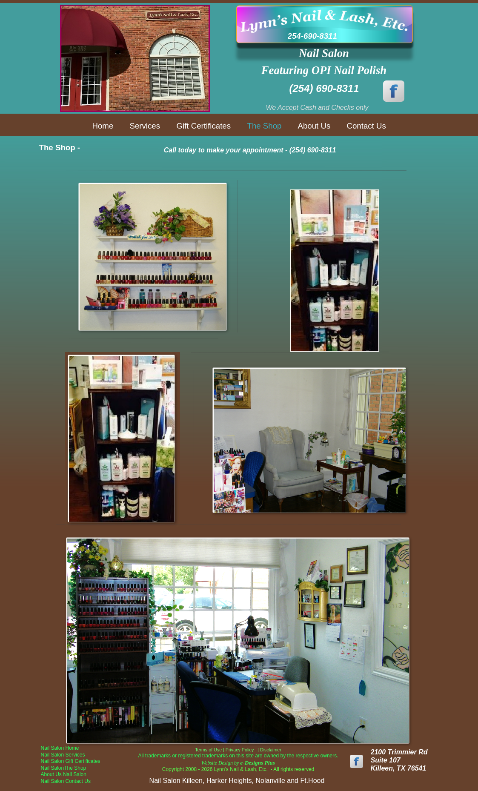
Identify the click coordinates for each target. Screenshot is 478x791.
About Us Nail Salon (63, 774)
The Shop (264, 125)
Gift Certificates (204, 125)
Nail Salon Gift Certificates (70, 761)
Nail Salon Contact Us (66, 781)
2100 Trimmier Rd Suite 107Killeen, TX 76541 (399, 760)
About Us (314, 125)
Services (145, 125)
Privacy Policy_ (241, 749)
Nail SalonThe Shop (63, 768)
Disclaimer (270, 749)
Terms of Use (208, 749)
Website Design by (238, 763)
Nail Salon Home (60, 748)
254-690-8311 (312, 36)
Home (103, 125)
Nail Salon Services (63, 755)
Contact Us (366, 125)
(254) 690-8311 (324, 88)
